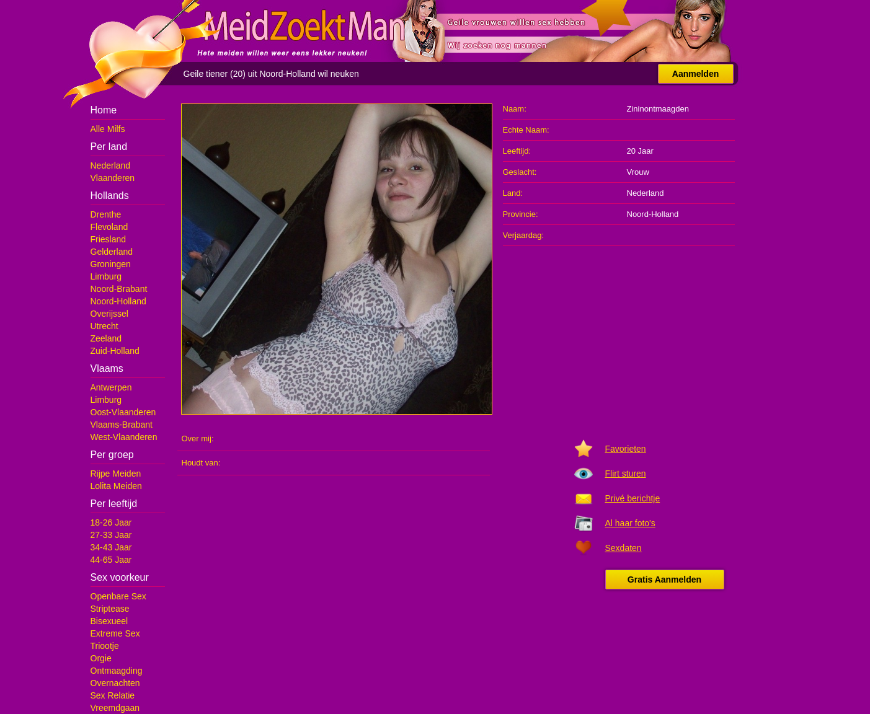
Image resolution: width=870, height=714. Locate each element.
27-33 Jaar (111, 535)
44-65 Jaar (111, 560)
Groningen (111, 264)
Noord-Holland (118, 301)
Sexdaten (623, 548)
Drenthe (106, 214)
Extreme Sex (115, 633)
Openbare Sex (118, 596)
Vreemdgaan (115, 708)
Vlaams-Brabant (122, 425)
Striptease (110, 609)
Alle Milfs (108, 129)
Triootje (105, 646)
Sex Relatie (113, 695)
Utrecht (104, 326)
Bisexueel (109, 621)
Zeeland (106, 338)
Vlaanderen (113, 178)
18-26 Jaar (111, 522)
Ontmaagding (117, 671)
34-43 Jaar (111, 547)
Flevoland (109, 227)
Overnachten (115, 683)
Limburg (106, 276)
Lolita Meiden (116, 486)
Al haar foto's (630, 523)
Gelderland (112, 252)
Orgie (101, 658)
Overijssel (109, 314)
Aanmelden (695, 74)
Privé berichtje (632, 498)
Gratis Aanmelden (664, 579)
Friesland (109, 239)
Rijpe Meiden (116, 473)
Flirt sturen (625, 473)
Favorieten (625, 449)
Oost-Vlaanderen (123, 412)
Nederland (111, 165)
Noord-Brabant (119, 289)
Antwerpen (111, 387)
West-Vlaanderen (124, 437)
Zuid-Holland (115, 351)
